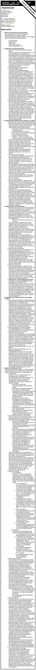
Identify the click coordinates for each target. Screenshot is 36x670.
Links (13, 2)
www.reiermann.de (9, 22)
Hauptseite (5, 2)
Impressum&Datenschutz (10, 4)
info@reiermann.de (10, 21)
